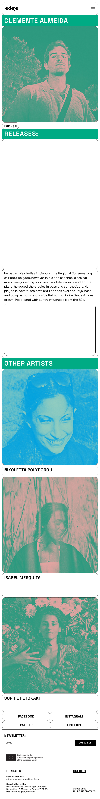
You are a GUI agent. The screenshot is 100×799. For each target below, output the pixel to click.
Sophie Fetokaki (22, 698)
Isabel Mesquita (22, 577)
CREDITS (79, 771)
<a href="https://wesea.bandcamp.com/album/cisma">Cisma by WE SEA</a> (50, 203)
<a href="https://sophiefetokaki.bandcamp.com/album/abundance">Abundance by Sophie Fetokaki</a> (50, 706)
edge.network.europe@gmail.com (23, 779)
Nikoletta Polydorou (28, 470)
